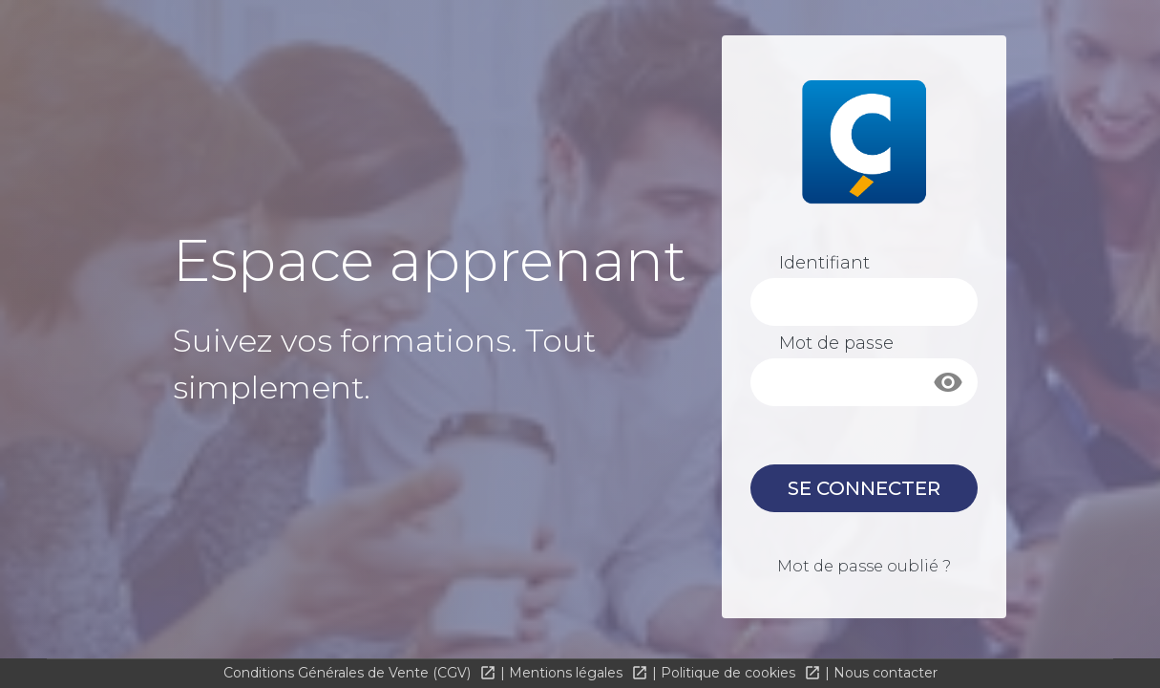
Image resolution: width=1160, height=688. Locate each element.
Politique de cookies (730, 672)
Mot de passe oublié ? (864, 566)
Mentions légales (567, 672)
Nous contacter (885, 672)
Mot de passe (836, 343)
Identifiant (824, 262)
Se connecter (864, 488)
